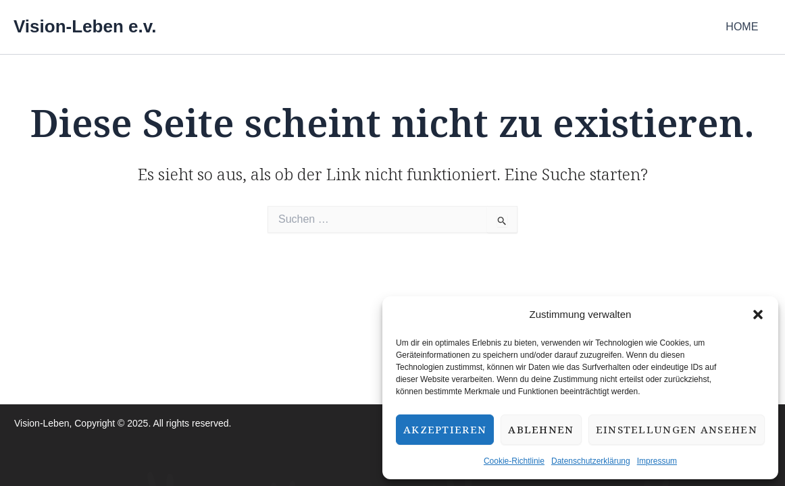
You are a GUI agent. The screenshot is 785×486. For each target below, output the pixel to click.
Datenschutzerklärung (590, 461)
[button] (758, 314)
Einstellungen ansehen (676, 429)
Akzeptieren (444, 429)
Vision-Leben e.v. (85, 26)
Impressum (657, 461)
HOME (744, 26)
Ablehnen (541, 429)
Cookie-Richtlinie (514, 461)
